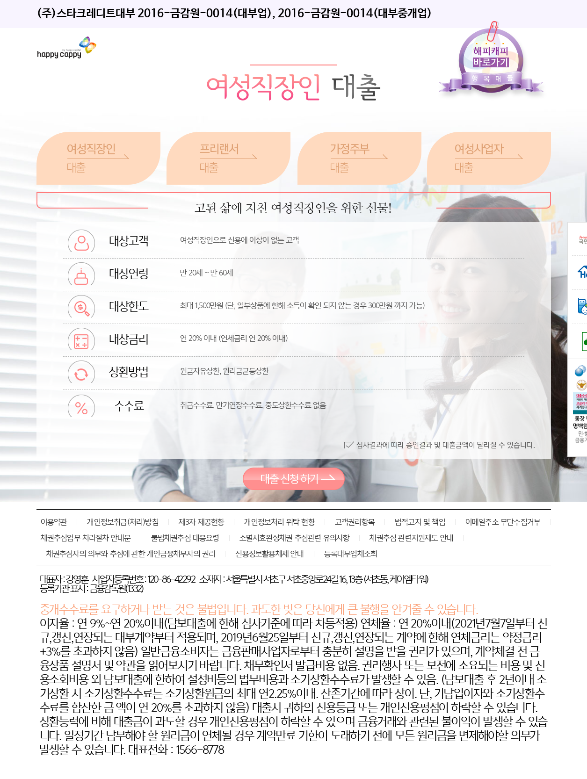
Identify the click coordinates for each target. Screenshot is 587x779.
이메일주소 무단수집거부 (502, 522)
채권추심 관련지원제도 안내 (411, 537)
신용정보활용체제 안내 (269, 553)
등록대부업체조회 (350, 553)
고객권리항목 (355, 522)
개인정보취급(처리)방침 (122, 522)
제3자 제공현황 (202, 522)
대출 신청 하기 (294, 479)
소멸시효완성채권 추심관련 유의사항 (294, 537)
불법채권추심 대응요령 (185, 537)
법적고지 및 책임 (420, 522)
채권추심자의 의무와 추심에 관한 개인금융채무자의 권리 (131, 553)
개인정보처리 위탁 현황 (279, 522)
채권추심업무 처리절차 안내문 (86, 537)
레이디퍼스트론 (66, 47)
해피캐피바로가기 (493, 61)
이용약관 (54, 522)
